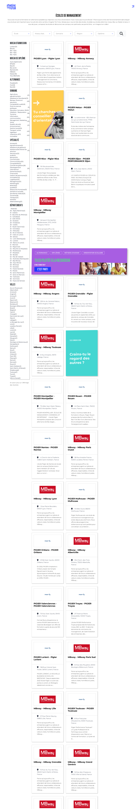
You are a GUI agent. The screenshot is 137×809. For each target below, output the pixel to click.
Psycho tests (90, 775)
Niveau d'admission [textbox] (41, 34)
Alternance (42, 213)
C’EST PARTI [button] (42, 229)
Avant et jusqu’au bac (67, 769)
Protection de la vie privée (48, 807)
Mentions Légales (13, 807)
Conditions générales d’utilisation (29, 807)
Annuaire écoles (13, 773)
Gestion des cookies (81, 807)
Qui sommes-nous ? (119, 769)
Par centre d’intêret (40, 773)
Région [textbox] (79, 34)
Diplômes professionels (68, 784)
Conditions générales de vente (65, 807)
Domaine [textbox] (59, 34)
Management (51, 745)
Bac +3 (40, 745)
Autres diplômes (65, 788)
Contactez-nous (117, 777)
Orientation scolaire (93, 213)
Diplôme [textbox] (101, 34)
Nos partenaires (117, 773)
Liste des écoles (11, 745)
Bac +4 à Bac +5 (65, 781)
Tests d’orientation (92, 771)
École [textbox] (16, 34)
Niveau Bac (64, 773)
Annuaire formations (15, 769)
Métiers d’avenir (71, 213)
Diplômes (56, 213)
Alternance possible (27, 745)
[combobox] (21, 33)
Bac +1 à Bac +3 (65, 777)
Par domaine (38, 769)
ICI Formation (39, 800)
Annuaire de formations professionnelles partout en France (24, 803)
